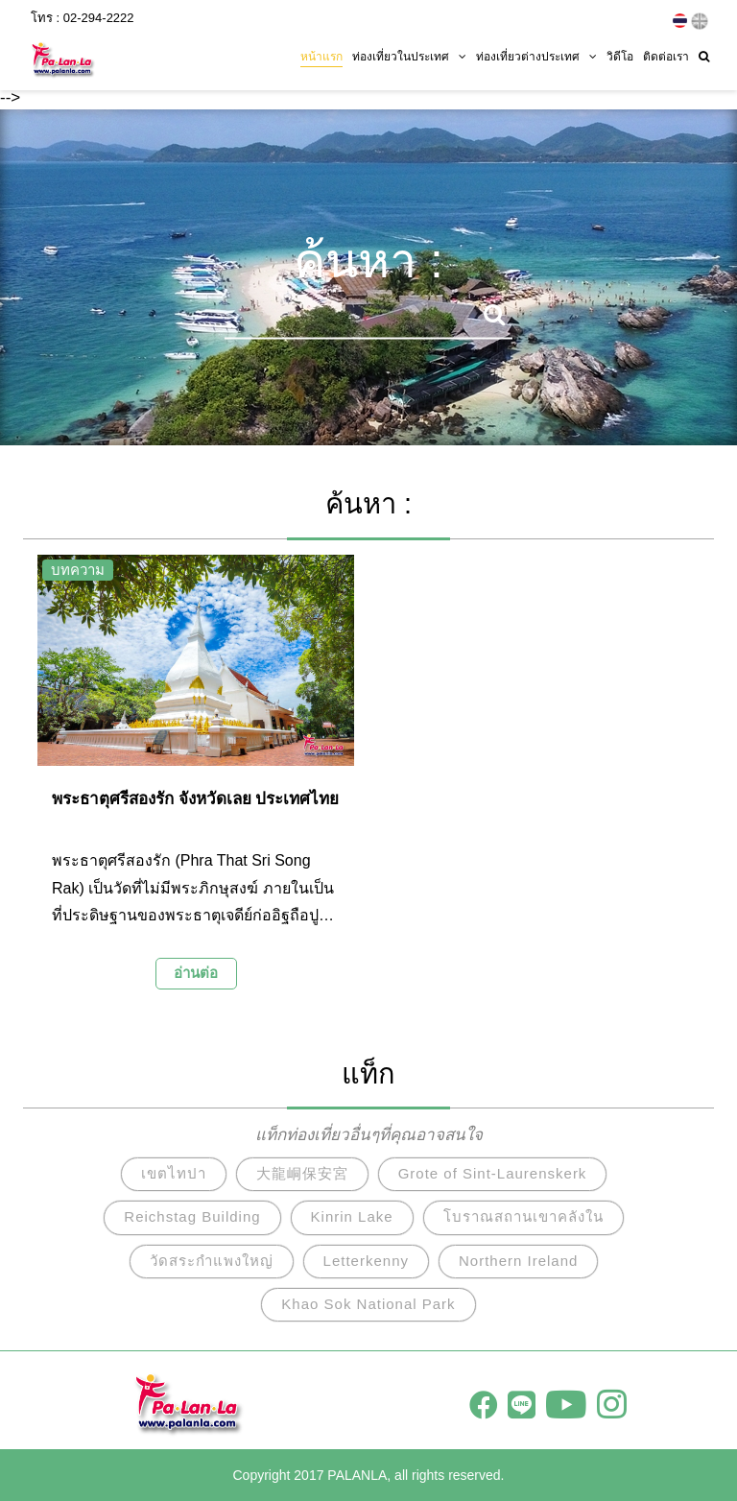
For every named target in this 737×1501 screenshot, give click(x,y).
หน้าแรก (321, 54)
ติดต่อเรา (666, 54)
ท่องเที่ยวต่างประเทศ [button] (536, 54)
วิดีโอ (619, 54)
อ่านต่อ (196, 973)
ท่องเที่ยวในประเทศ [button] (409, 54)
